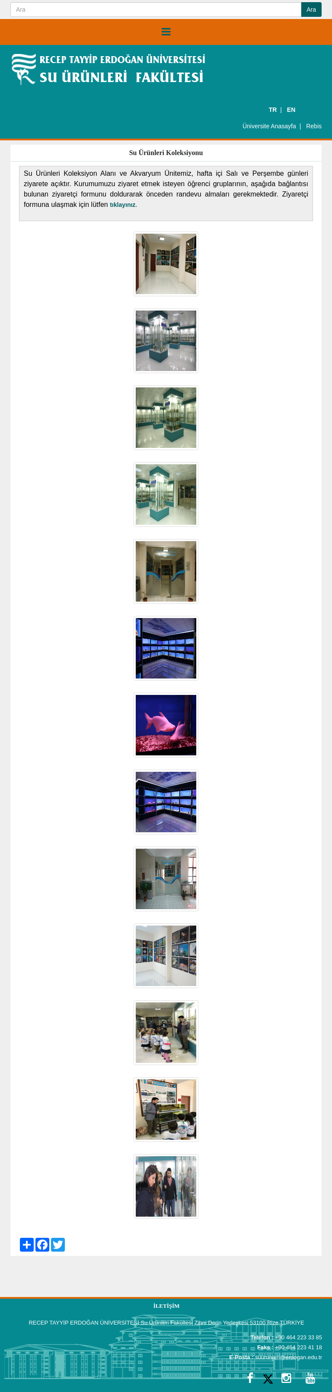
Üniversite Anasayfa (269, 126)
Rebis (314, 126)
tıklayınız (122, 204)
